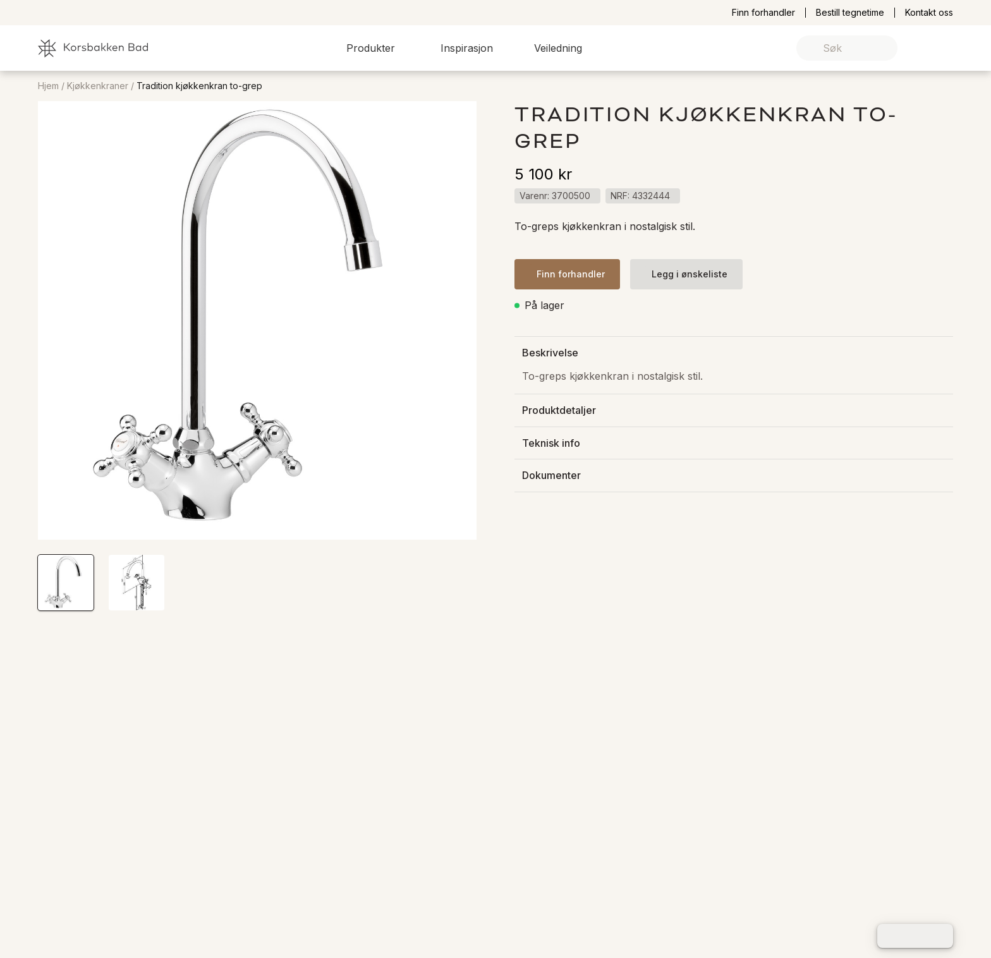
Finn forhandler (763, 13)
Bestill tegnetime (850, 13)
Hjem (48, 86)
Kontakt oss (929, 13)
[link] (923, 48)
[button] (378, 48)
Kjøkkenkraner (97, 86)
